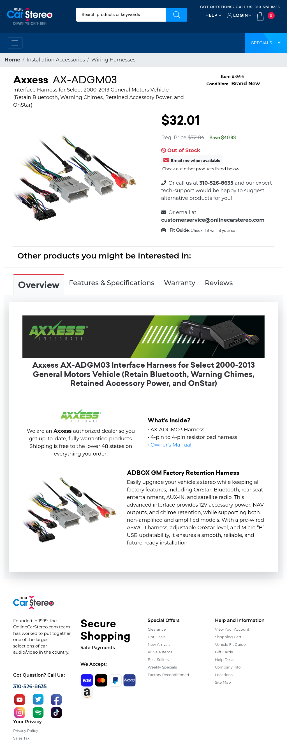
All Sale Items (160, 652)
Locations (224, 674)
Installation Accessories (56, 60)
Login (240, 15)
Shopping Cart (228, 637)
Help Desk (224, 659)
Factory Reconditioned (168, 674)
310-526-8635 (267, 6)
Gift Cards (224, 652)
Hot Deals (156, 637)
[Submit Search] (176, 15)
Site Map (223, 682)
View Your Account (232, 629)
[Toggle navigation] (15, 43)
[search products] (121, 15)
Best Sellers (158, 659)
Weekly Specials (162, 667)
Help (211, 15)
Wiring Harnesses (113, 60)
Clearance (157, 629)
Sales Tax (21, 738)
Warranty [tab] (179, 283)
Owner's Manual (171, 445)
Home (12, 60)
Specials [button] (266, 43)
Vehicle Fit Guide (230, 644)
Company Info (227, 667)
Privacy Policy (25, 730)
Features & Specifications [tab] (111, 283)
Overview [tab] (38, 285)
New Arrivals (159, 644)
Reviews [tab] (219, 283)
